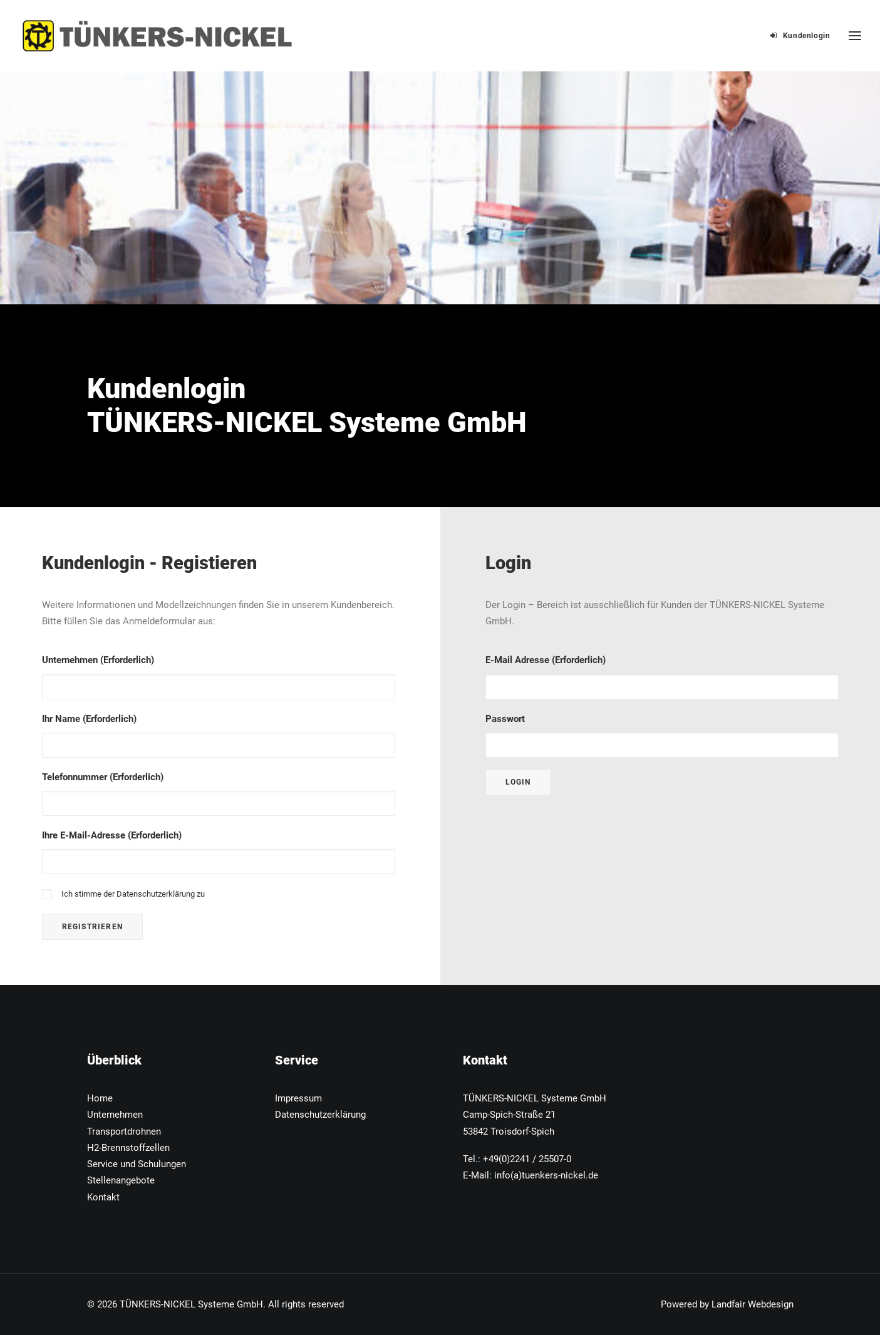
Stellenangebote (121, 1180)
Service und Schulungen (136, 1164)
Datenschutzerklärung (155, 894)
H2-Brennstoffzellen (128, 1147)
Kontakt (103, 1197)
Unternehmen (115, 1114)
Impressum (298, 1098)
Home (100, 1098)
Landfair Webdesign (753, 1304)
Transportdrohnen (124, 1131)
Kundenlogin (807, 35)
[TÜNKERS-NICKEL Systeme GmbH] (157, 35)
